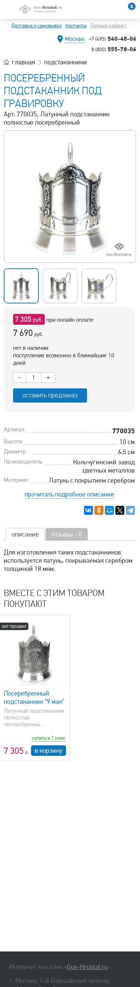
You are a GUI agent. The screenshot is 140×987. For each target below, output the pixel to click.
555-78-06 (113, 49)
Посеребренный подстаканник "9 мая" (34, 697)
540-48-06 (112, 38)
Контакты (76, 25)
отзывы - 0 (67, 534)
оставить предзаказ (50, 395)
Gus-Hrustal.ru (87, 967)
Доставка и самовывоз (36, 25)
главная (23, 62)
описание (25, 534)
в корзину (48, 750)
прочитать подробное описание (69, 494)
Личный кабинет (108, 25)
